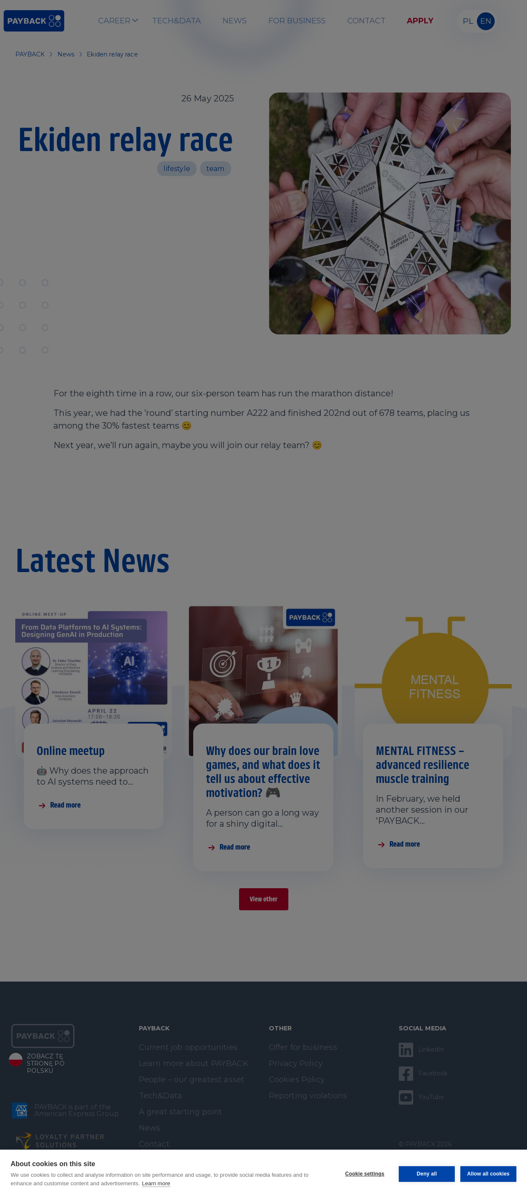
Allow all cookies (488, 1174)
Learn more (156, 1183)
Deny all (426, 1174)
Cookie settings (364, 1174)
